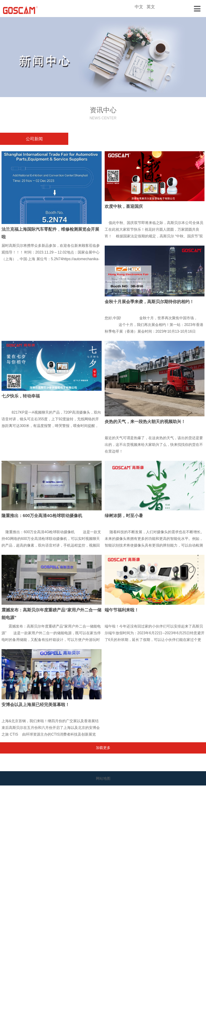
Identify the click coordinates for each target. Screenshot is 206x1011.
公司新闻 (34, 138)
